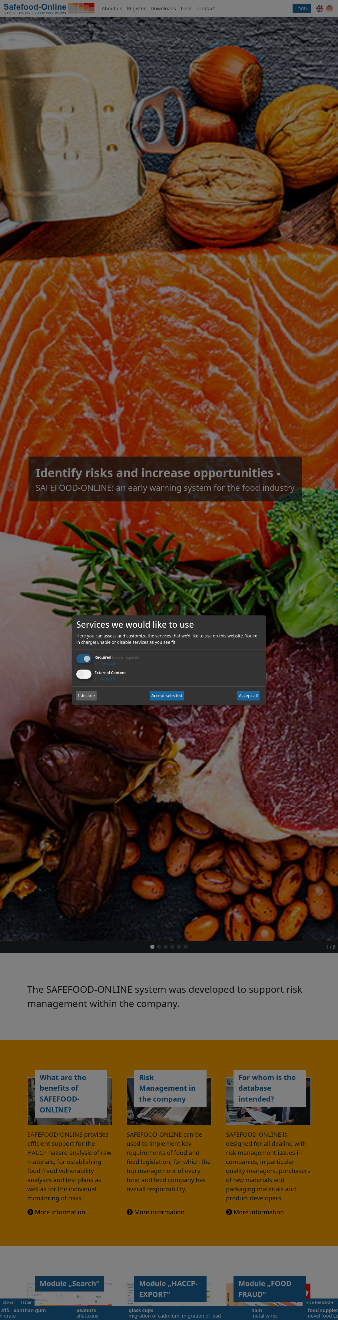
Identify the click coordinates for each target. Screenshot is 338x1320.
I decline (86, 696)
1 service (104, 663)
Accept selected (166, 696)
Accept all (248, 696)
